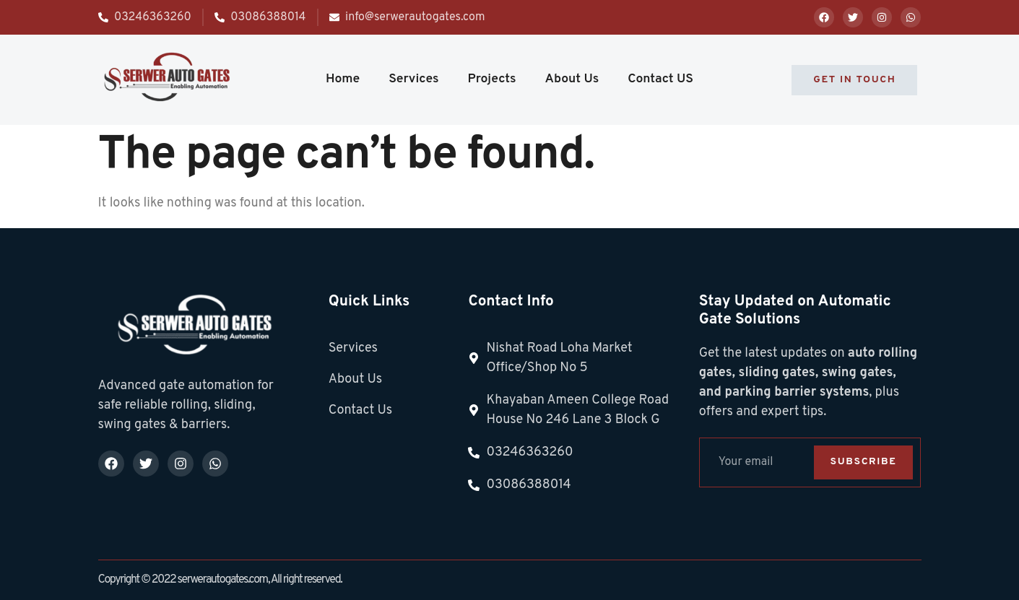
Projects (492, 79)
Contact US (660, 79)
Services (413, 79)
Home (343, 79)
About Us (572, 79)
